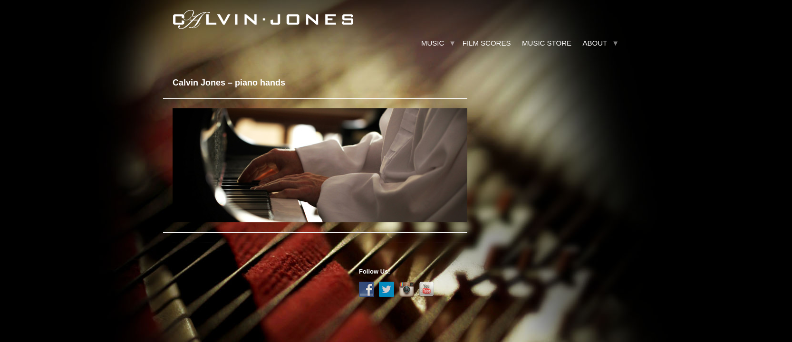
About (595, 43)
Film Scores (487, 43)
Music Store (546, 43)
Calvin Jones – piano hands (229, 82)
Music (432, 43)
